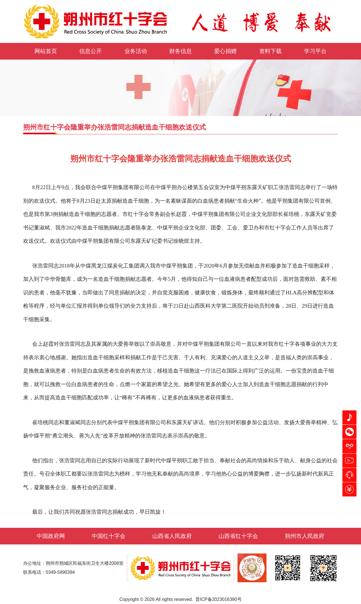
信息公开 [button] (90, 51)
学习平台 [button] (315, 51)
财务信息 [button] (180, 51)
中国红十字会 (109, 536)
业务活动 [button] (135, 51)
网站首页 (45, 51)
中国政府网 (51, 536)
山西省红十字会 (238, 536)
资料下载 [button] (270, 51)
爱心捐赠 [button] (225, 51)
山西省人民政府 (172, 536)
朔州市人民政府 (304, 536)
